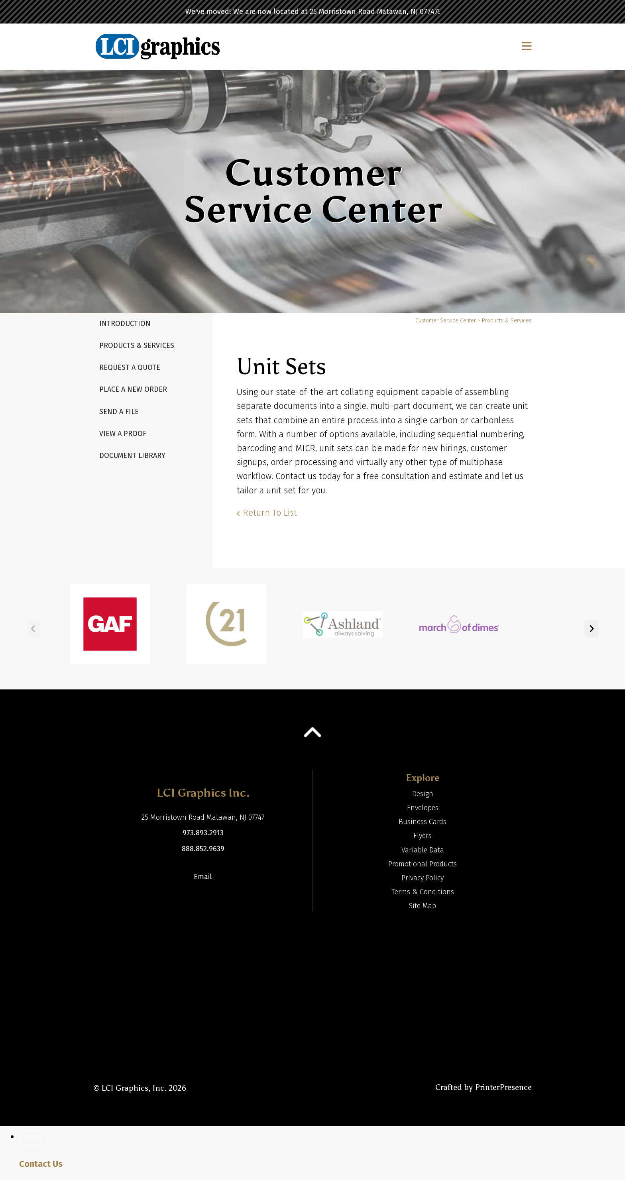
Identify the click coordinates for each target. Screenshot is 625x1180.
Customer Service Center (445, 320)
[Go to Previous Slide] (33, 628)
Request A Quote (129, 367)
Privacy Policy (422, 878)
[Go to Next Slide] (591, 628)
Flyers (422, 835)
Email (203, 876)
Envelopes (422, 807)
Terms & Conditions (422, 891)
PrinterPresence (503, 1087)
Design (422, 793)
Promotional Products (422, 864)
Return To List (270, 512)
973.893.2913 (203, 833)
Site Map (422, 905)
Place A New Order (133, 389)
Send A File (119, 411)
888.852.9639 (203, 848)
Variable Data (422, 850)
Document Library (132, 455)
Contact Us (41, 1163)
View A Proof (122, 433)
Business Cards (422, 821)
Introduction (125, 323)
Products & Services (136, 345)
